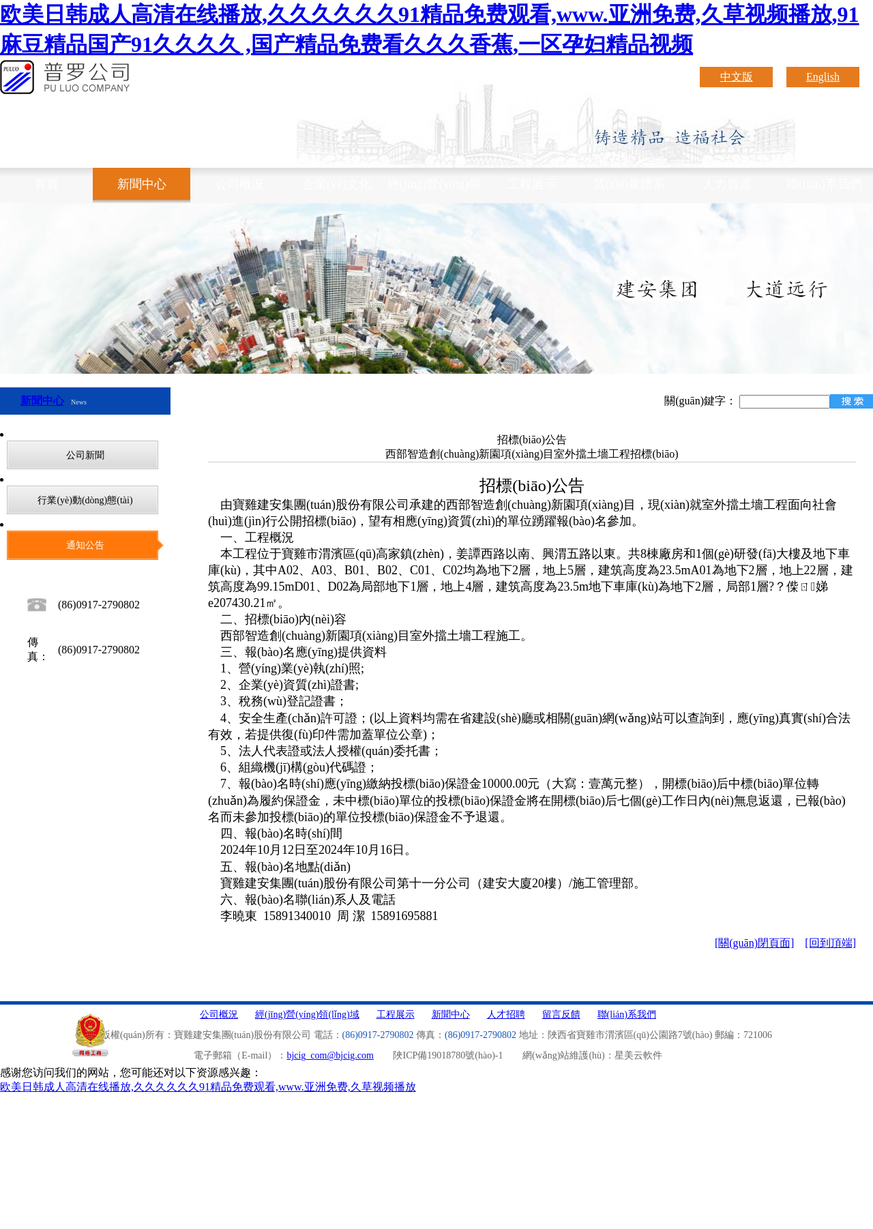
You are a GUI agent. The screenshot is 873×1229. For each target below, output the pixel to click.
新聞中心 (141, 184)
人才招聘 (506, 1014)
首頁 (46, 184)
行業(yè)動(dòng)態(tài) (85, 500)
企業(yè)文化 (336, 184)
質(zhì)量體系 (629, 184)
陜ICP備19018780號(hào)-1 (448, 1055)
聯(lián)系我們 (824, 184)
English (823, 77)
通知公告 (85, 545)
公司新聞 (85, 455)
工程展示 (532, 184)
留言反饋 (561, 1014)
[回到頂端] (830, 943)
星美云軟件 (638, 1055)
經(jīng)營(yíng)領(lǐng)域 (434, 190)
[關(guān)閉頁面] (754, 943)
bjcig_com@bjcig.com (330, 1055)
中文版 (736, 77)
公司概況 (239, 184)
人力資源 (727, 184)
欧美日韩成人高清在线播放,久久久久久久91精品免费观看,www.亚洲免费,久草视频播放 (208, 1087)
